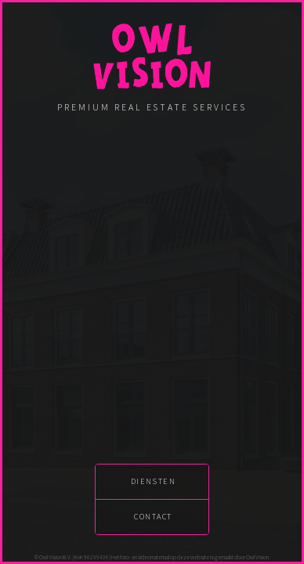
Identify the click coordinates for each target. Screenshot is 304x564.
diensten (153, 481)
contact (153, 517)
